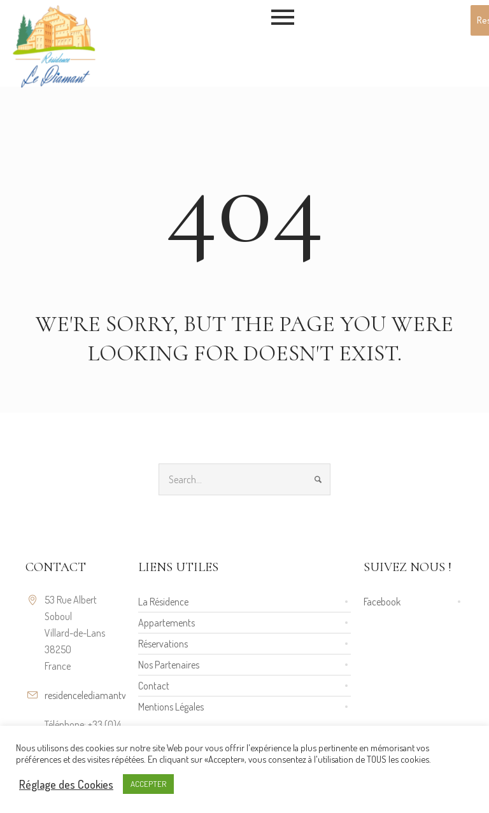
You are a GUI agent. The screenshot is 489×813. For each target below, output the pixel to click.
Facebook (382, 601)
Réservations (163, 643)
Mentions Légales (171, 706)
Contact (153, 685)
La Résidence (163, 601)
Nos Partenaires (168, 664)
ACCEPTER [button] (148, 784)
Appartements (166, 622)
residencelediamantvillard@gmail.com (119, 695)
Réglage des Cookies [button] (66, 784)
